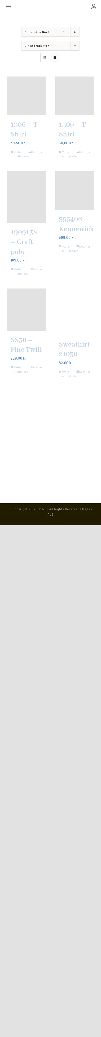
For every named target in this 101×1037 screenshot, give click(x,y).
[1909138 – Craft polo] (26, 197)
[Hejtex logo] (50, 6)
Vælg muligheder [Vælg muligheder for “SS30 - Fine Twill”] (20, 369)
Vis (37, 45)
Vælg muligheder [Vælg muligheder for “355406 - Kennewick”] (68, 248)
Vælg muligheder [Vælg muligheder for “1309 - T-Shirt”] (68, 154)
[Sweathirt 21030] (74, 312)
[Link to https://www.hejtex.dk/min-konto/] (93, 6)
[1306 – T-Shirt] (26, 96)
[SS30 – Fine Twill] (26, 309)
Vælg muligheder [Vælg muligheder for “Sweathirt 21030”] (68, 374)
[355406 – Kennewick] (74, 190)
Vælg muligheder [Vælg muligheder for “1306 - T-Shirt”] (20, 154)
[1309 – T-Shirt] (74, 96)
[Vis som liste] (54, 57)
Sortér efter (37, 32)
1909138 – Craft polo (24, 242)
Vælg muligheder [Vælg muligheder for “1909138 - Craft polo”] (20, 271)
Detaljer (36, 151)
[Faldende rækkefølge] (74, 32)
